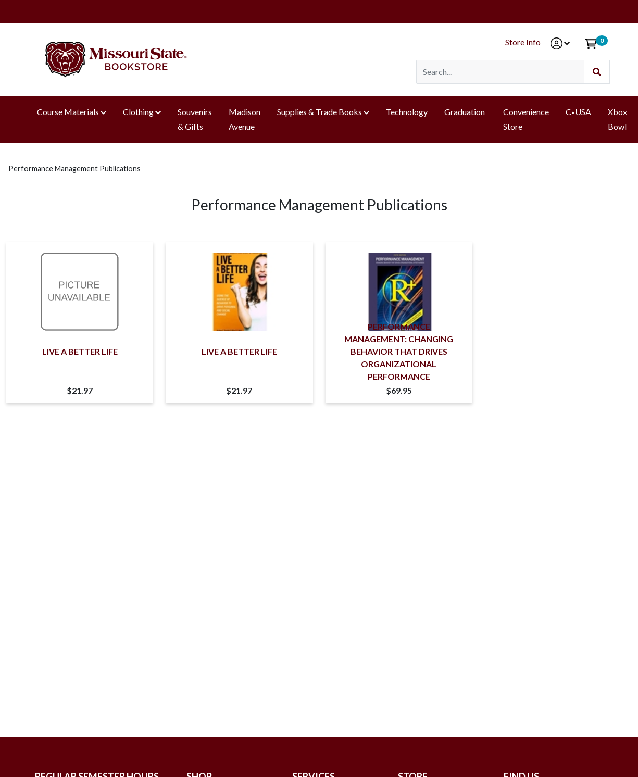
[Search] (500, 72)
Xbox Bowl (617, 119)
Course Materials (68, 112)
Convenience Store (526, 119)
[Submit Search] (597, 72)
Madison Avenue (244, 119)
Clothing (138, 112)
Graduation (465, 112)
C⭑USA (578, 112)
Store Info (523, 42)
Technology (407, 112)
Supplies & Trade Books (319, 112)
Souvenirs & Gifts (195, 119)
